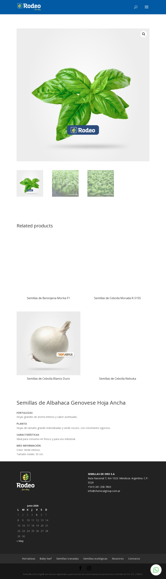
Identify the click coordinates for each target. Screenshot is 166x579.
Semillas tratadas (67, 558)
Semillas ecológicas (95, 558)
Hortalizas (28, 558)
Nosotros (118, 558)
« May (20, 541)
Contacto (134, 558)
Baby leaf (46, 558)
